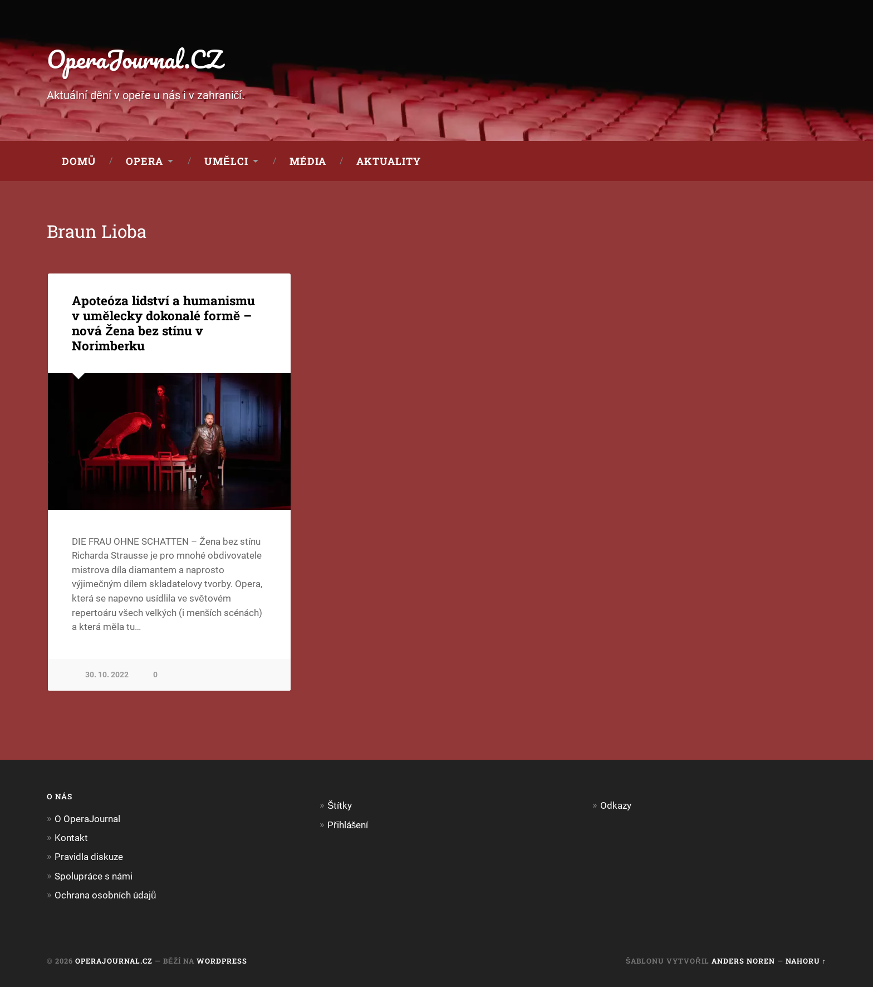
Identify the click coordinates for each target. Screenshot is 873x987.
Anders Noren (743, 960)
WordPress (222, 960)
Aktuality (388, 161)
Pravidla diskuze (89, 856)
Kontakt (71, 837)
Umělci (226, 161)
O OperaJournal (87, 818)
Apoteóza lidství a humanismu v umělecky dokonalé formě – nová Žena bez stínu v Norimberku (163, 323)
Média (308, 161)
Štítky (339, 805)
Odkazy (615, 805)
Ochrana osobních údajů (105, 895)
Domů (79, 161)
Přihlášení (347, 824)
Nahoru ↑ (806, 960)
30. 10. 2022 (107, 675)
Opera (144, 161)
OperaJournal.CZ (134, 59)
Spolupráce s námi (94, 876)
